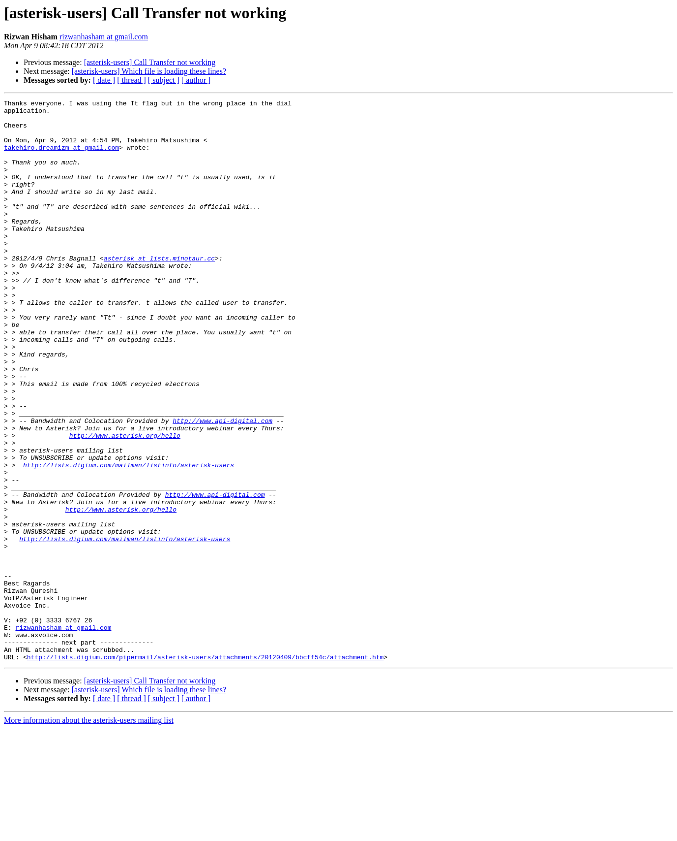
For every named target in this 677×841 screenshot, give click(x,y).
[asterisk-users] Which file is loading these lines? (149, 71)
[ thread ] (131, 80)
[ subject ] (163, 80)
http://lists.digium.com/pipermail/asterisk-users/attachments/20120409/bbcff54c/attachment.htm (205, 769)
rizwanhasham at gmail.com (103, 36)
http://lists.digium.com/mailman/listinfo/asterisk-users (128, 538)
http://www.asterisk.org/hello (124, 503)
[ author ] (196, 80)
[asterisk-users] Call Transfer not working (150, 62)
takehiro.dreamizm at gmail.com (61, 157)
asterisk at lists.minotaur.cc (159, 290)
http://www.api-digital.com (222, 485)
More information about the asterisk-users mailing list (89, 832)
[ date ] (104, 80)
